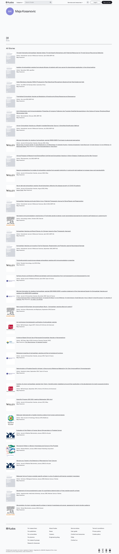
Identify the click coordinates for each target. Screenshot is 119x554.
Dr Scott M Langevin (97, 297)
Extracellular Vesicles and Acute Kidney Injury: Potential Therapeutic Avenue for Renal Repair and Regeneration (49, 201)
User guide (74, 531)
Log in (95, 2)
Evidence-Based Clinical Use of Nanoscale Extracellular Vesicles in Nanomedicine (40, 337)
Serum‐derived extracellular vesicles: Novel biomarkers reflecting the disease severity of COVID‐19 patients (48, 185)
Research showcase (34, 543)
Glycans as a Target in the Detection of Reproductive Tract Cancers (36, 460)
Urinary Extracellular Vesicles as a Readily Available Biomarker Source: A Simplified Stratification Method (47, 125)
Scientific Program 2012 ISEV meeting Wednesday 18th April (34, 399)
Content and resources (78, 534)
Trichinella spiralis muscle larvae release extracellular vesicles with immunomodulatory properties (45, 260)
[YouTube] (110, 550)
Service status (75, 528)
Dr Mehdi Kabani (51, 144)
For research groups (34, 540)
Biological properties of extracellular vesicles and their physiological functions (39, 353)
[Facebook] (99, 550)
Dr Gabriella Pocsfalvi (62, 144)
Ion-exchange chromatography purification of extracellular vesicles (36, 322)
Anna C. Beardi (88, 297)
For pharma (31, 537)
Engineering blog (54, 537)
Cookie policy (96, 534)
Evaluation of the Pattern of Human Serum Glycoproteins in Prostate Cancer (39, 430)
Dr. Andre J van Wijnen (37, 299)
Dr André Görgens (94, 144)
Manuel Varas (20, 144)
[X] (103, 550)
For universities (32, 534)
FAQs (72, 537)
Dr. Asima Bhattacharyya (40, 144)
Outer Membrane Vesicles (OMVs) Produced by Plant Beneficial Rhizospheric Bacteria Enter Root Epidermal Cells (50, 82)
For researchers (32, 528)
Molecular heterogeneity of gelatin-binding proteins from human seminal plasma (40, 415)
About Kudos (53, 528)
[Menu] (87, 2)
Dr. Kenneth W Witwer (48, 297)
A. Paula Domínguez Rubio (23, 297)
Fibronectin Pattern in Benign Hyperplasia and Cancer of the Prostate (37, 445)
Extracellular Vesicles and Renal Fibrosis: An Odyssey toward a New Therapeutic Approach (43, 231)
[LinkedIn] (106, 550)
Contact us (74, 540)
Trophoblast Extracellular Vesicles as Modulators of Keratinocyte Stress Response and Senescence (45, 96)
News (51, 531)
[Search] (50, 2)
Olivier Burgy (53, 146)
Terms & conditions (98, 528)
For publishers (32, 531)
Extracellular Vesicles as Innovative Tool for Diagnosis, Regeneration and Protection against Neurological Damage (50, 245)
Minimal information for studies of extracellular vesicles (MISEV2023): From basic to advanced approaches (48, 140)
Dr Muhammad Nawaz (36, 297)
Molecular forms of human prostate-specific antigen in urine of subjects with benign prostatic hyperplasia (48, 476)
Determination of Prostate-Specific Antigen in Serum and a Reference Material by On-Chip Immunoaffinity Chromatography (53, 368)
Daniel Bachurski (84, 144)
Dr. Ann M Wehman (105, 144)
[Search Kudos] (37, 2)
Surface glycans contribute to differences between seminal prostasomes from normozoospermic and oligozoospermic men (53, 275)
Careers (51, 534)
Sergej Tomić (19, 190)
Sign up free (106, 2)
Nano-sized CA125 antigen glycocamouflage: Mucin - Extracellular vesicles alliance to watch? (44, 306)
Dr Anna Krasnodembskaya (43, 146)
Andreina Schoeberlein (74, 144)
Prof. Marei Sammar (30, 342)
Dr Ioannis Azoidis (28, 144)
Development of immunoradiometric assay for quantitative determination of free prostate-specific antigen (48, 490)
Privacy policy (96, 531)
